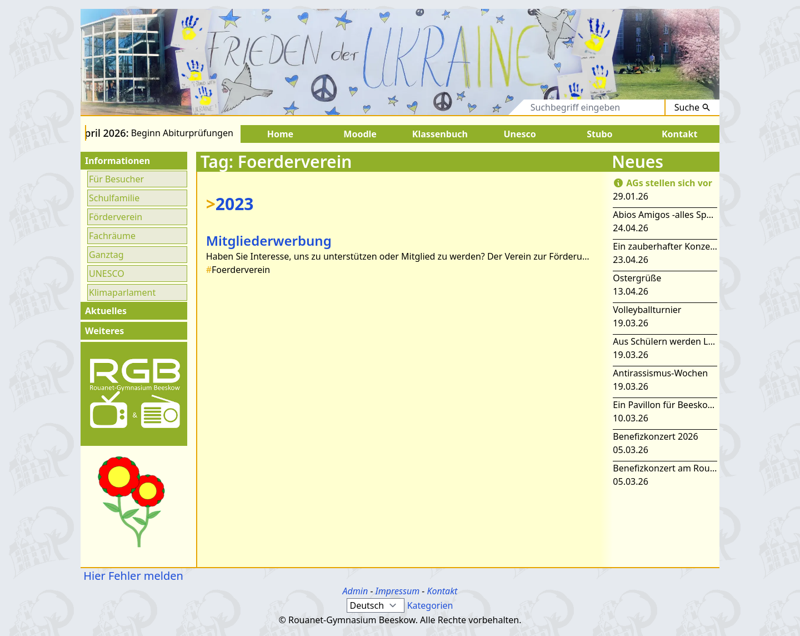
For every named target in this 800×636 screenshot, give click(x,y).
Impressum (398, 591)
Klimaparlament (122, 292)
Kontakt (442, 591)
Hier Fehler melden (132, 575)
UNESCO (106, 273)
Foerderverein (238, 270)
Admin (355, 591)
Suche (692, 107)
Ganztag (106, 255)
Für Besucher (116, 179)
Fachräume (112, 236)
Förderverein (115, 217)
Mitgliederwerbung (269, 240)
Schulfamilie (114, 198)
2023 (230, 203)
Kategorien (430, 605)
